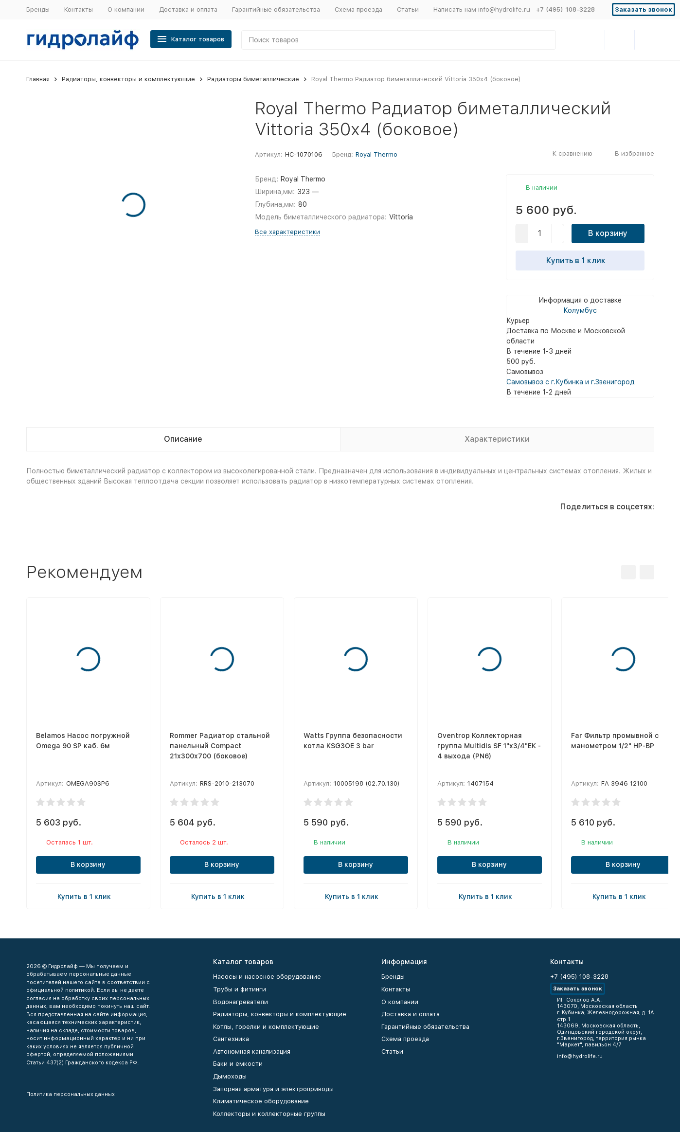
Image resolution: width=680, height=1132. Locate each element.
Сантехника (231, 1038)
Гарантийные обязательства (276, 9)
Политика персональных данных (70, 1094)
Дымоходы (230, 1076)
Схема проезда (358, 9)
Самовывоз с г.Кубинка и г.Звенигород (570, 382)
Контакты (78, 9)
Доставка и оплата (188, 9)
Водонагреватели (240, 1002)
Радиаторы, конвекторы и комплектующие (128, 79)
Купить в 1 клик (579, 260)
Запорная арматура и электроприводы (273, 1089)
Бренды (38, 9)
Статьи (408, 9)
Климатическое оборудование (261, 1101)
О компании (125, 9)
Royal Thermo (376, 154)
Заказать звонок (643, 9)
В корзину (607, 233)
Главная (38, 79)
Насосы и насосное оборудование (267, 976)
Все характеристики (287, 231)
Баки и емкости (238, 1063)
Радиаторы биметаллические (253, 79)
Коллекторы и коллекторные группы (269, 1113)
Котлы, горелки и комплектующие (266, 1026)
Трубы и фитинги (239, 989)
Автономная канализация (251, 1051)
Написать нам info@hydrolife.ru (481, 9)
